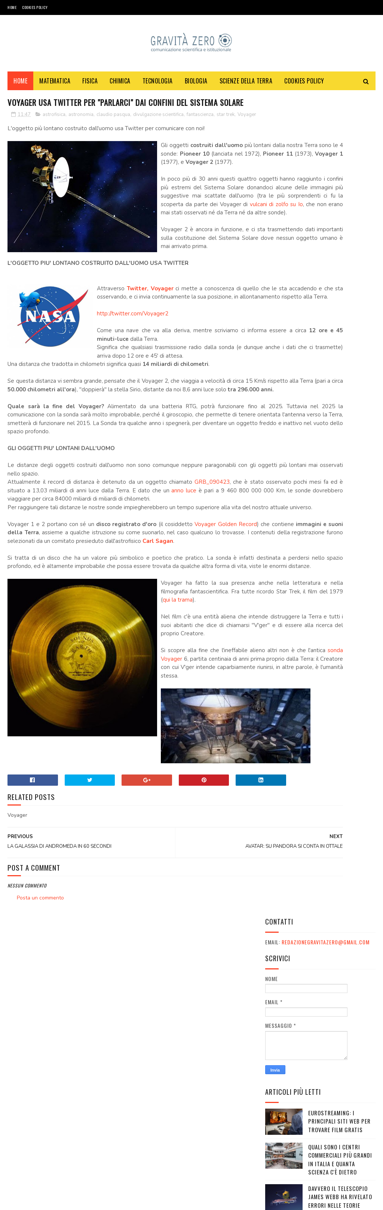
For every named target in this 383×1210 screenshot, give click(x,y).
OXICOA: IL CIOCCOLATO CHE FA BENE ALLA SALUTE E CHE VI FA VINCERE (341, 532)
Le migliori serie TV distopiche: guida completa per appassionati (334, 427)
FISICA (90, 86)
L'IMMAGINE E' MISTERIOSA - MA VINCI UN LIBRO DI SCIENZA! (341, 600)
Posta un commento (40, 1094)
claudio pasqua (113, 135)
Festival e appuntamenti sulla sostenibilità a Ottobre (341, 634)
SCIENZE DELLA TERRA (246, 86)
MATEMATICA (54, 86)
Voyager (17, 143)
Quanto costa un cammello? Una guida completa (336, 498)
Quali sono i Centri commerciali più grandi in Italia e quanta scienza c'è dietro (340, 344)
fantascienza (200, 135)
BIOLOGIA (196, 86)
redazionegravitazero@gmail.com (326, 127)
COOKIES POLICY (35, 7)
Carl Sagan (89, 670)
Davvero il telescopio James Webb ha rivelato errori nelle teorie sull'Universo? (340, 385)
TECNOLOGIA (158, 86)
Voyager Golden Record (220, 645)
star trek (226, 135)
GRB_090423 (203, 586)
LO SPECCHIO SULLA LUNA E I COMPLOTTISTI (341, 562)
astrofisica (54, 135)
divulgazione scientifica (158, 135)
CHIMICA (120, 86)
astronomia (81, 135)
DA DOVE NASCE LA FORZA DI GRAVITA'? (339, 460)
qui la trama (178, 754)
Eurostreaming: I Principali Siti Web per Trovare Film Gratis (339, 305)
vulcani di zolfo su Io (187, 283)
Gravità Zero (56, 1200)
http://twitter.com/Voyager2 (132, 401)
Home (11, 7)
